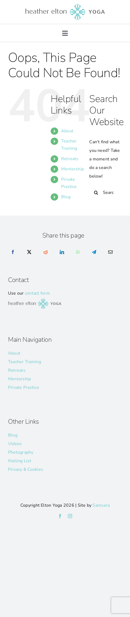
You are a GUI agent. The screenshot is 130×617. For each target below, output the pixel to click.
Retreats (70, 159)
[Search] (96, 192)
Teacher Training (24, 362)
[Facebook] (13, 252)
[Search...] (105, 192)
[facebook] (60, 516)
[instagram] (70, 516)
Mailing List (19, 461)
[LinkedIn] (62, 252)
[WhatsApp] (78, 252)
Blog (65, 197)
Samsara (101, 505)
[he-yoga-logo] (65, 5)
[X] (29, 252)
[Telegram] (94, 252)
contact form (37, 293)
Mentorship (72, 169)
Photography (21, 452)
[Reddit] (45, 252)
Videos (15, 444)
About (67, 131)
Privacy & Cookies (25, 469)
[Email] (110, 252)
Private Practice (23, 387)
